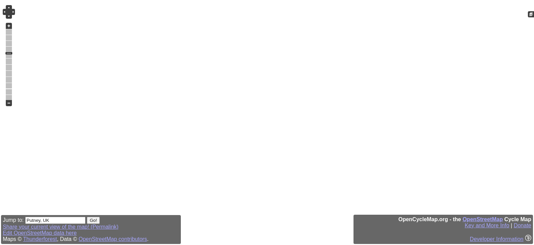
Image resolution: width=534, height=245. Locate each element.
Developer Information (496, 239)
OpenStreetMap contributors (113, 239)
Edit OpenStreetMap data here (40, 233)
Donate (522, 225)
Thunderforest (40, 239)
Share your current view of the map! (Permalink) (61, 227)
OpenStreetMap (482, 219)
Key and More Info (487, 225)
